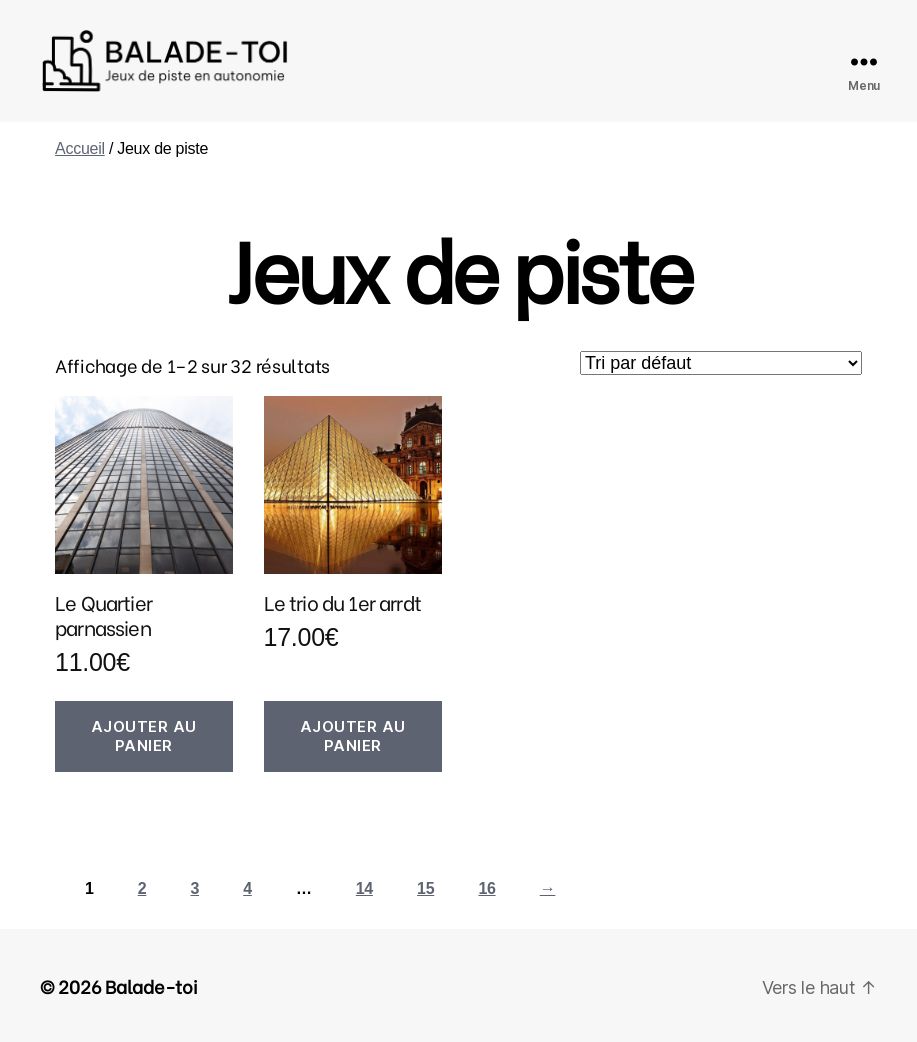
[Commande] (721, 363)
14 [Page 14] (364, 888)
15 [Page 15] (425, 888)
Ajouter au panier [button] (144, 736)
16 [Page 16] (486, 888)
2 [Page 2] (142, 888)
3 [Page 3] (194, 888)
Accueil (80, 148)
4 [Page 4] (247, 888)
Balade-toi (151, 985)
